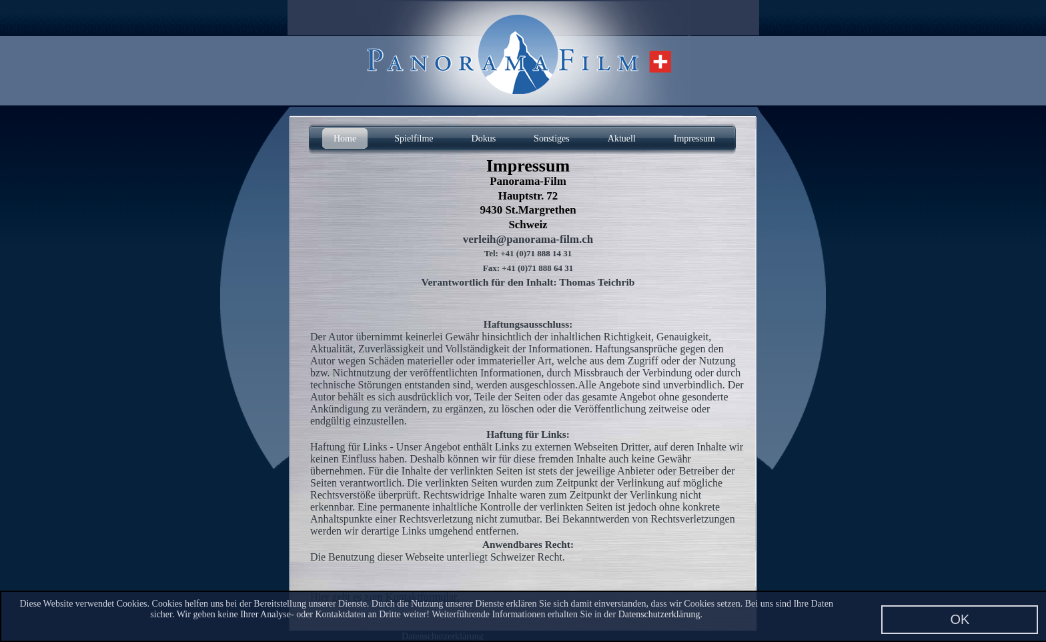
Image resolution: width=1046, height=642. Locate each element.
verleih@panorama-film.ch (528, 239)
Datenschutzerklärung (659, 614)
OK (959, 619)
